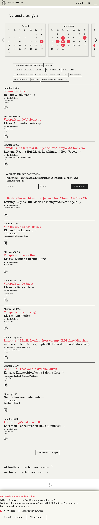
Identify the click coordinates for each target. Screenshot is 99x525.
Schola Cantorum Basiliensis (23, 75)
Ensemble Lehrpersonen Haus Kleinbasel (33, 426)
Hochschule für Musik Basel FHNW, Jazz (55, 79)
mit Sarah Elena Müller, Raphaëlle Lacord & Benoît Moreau (45, 344)
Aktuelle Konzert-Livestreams (28, 467)
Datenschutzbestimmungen (14, 506)
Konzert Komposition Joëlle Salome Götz (32, 372)
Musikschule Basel (41, 75)
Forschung (48, 65)
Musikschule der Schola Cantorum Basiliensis (29, 70)
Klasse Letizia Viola (17, 287)
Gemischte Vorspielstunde (22, 397)
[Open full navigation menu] (95, 3)
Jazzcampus (35, 79)
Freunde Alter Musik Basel (58, 75)
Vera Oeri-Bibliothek (53, 70)
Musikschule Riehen (69, 70)
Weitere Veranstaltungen (47, 453)
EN (88, 3)
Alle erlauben (36, 517)
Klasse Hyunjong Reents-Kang (25, 259)
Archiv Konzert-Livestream (26, 472)
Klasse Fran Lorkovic (19, 230)
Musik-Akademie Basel (21, 79)
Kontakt (79, 3)
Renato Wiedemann (18, 94)
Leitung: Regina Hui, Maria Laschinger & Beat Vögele (41, 151)
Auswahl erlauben (13, 517)
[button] (49, 484)
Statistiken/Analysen (32, 511)
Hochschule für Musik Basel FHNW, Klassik (28, 65)
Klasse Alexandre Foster (21, 123)
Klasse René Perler (17, 315)
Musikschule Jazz (75, 75)
